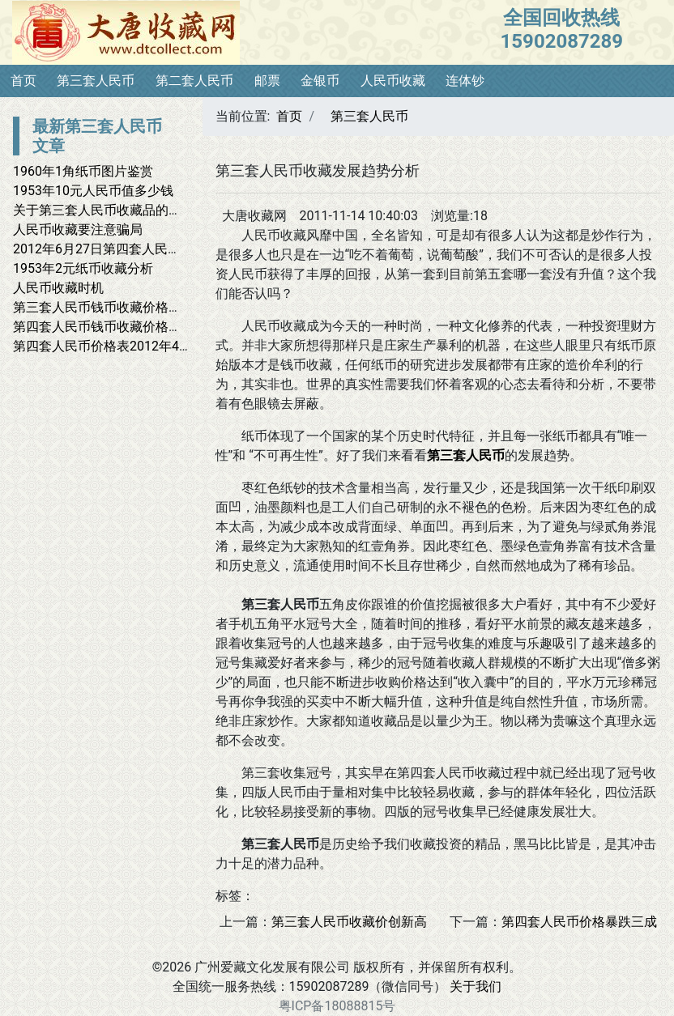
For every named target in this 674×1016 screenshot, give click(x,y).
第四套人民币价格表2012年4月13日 (116, 346)
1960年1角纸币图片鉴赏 (83, 171)
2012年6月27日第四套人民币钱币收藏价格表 (142, 249)
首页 (23, 80)
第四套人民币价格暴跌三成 (579, 921)
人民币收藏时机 (58, 287)
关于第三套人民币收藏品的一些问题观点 (129, 210)
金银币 (320, 80)
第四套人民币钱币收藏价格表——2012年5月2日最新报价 (174, 326)
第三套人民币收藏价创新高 (349, 921)
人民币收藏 (392, 80)
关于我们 (475, 986)
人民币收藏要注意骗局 (78, 229)
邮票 (267, 80)
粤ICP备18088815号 (337, 1006)
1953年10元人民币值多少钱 (93, 190)
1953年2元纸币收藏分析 (83, 268)
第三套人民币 (95, 80)
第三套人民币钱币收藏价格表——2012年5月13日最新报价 (178, 307)
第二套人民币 (194, 80)
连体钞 (465, 80)
